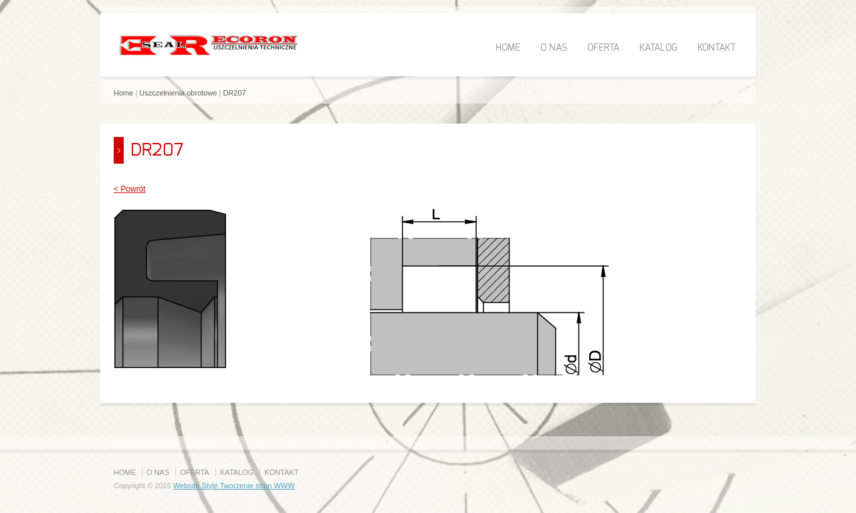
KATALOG (658, 48)
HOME (508, 48)
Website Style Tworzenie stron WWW (234, 486)
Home (123, 93)
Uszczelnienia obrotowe (178, 93)
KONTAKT (717, 48)
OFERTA (603, 48)
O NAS (553, 48)
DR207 (234, 93)
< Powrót (130, 189)
